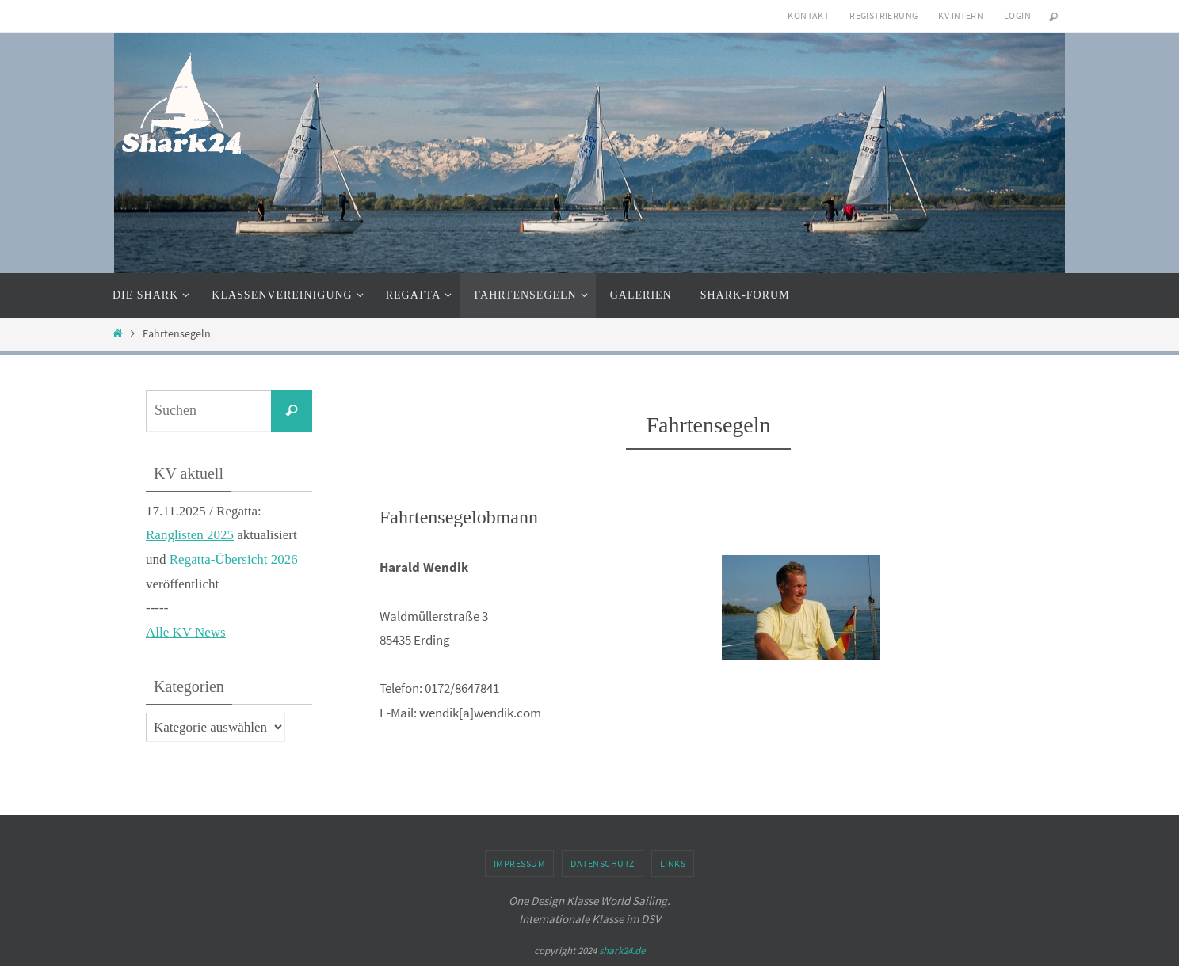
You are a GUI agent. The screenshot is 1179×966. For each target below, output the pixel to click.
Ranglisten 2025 (190, 534)
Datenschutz (602, 863)
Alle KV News (186, 632)
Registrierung (883, 15)
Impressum (520, 863)
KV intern (960, 15)
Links (673, 863)
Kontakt (808, 15)
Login (1017, 15)
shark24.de (622, 950)
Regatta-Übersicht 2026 (234, 559)
